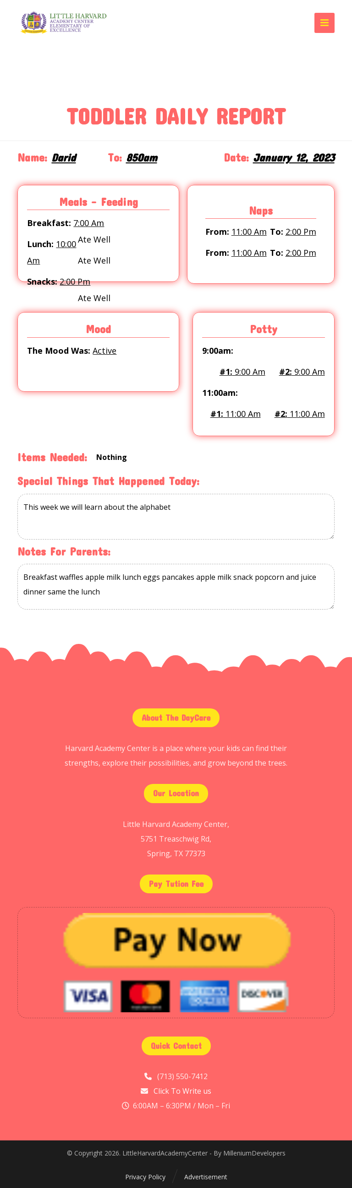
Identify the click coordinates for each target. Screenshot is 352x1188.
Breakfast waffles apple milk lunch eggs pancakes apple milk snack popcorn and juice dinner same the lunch (175, 587)
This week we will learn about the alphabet (175, 517)
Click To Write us (182, 1091)
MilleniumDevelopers (254, 1153)
